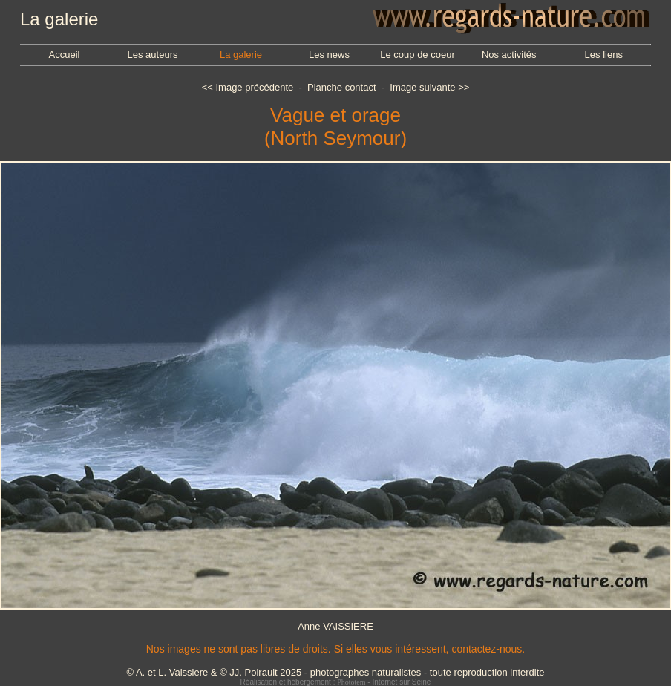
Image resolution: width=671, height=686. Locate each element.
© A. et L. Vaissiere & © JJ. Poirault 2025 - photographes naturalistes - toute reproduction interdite (335, 672)
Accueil (64, 54)
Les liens (604, 54)
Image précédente (254, 87)
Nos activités (509, 54)
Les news (329, 54)
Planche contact (341, 87)
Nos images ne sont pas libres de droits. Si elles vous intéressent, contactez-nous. (335, 649)
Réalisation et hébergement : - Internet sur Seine (335, 682)
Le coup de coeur (417, 54)
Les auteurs (153, 54)
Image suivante (422, 87)
